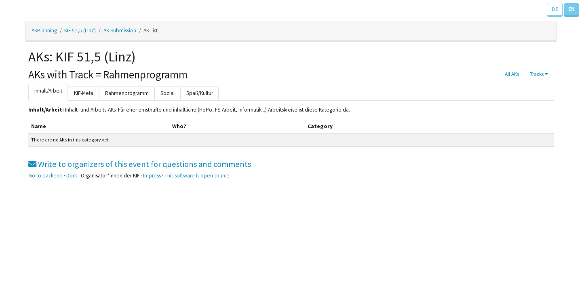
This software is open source (197, 175)
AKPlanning (44, 30)
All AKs (512, 74)
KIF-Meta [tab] (83, 93)
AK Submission (119, 30)
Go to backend (45, 175)
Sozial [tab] (167, 93)
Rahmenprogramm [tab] (127, 93)
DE (555, 9)
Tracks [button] (537, 74)
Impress (152, 175)
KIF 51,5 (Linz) (80, 30)
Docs (71, 175)
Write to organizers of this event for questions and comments (139, 164)
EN (571, 9)
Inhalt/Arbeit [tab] (48, 90)
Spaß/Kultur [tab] (199, 93)
